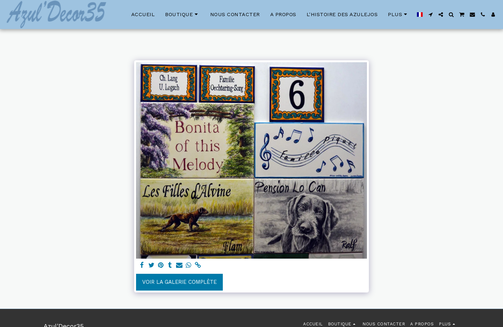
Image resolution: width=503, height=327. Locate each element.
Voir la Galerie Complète (179, 282)
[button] (430, 14)
